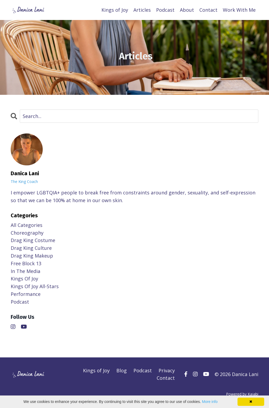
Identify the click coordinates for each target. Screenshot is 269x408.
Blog (121, 370)
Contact (208, 10)
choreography (27, 233)
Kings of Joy (114, 10)
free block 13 (26, 263)
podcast (20, 302)
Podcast (165, 10)
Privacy (167, 370)
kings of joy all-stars (35, 286)
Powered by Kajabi (242, 394)
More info (209, 401)
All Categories (26, 225)
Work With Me (239, 10)
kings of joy (24, 278)
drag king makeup (32, 255)
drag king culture (31, 248)
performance (26, 294)
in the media (25, 271)
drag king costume (33, 240)
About (187, 10)
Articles (142, 10)
